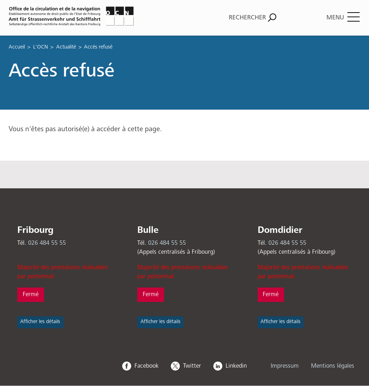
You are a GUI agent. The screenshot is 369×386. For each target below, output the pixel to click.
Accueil (17, 47)
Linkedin (236, 366)
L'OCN (40, 47)
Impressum (285, 366)
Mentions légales (332, 366)
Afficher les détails (40, 321)
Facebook (146, 366)
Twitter (192, 366)
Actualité (66, 47)
